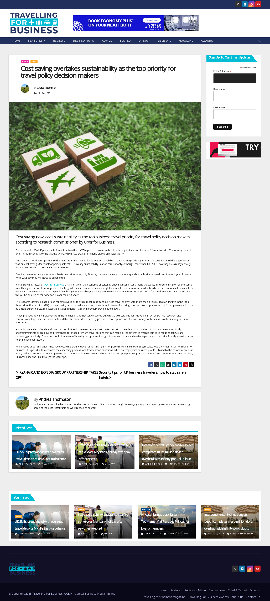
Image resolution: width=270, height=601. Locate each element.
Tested (125, 40)
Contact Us (253, 597)
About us (237, 597)
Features (36, 40)
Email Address (222, 71)
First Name (219, 89)
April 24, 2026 (27, 464)
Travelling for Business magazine (163, 597)
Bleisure (164, 40)
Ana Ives (45, 464)
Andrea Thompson (46, 87)
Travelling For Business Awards (208, 597)
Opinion (144, 40)
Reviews (59, 40)
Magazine (186, 40)
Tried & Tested (237, 590)
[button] (259, 40)
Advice (107, 40)
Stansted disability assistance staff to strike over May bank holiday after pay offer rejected (104, 452)
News (16, 40)
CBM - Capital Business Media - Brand (90, 593)
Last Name (219, 107)
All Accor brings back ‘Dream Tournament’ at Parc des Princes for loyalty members (165, 521)
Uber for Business (54, 284)
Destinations (83, 40)
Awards (207, 40)
